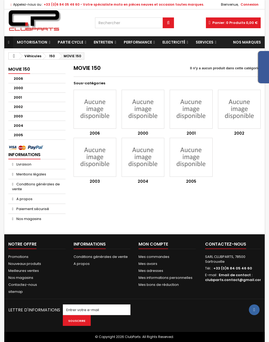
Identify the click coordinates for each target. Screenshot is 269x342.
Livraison (23, 164)
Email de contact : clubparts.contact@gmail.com (234, 277)
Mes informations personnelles (165, 277)
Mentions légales (31, 174)
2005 (18, 135)
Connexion (250, 4)
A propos (24, 198)
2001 (18, 97)
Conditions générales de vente (36, 187)
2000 (18, 88)
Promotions (18, 256)
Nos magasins (28, 218)
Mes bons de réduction (159, 284)
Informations (24, 155)
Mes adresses (151, 270)
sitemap (15, 291)
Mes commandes (154, 256)
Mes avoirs (148, 263)
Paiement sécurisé (32, 208)
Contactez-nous (22, 284)
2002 (18, 106)
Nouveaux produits (24, 263)
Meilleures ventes (23, 270)
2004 (18, 125)
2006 (18, 78)
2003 (18, 116)
